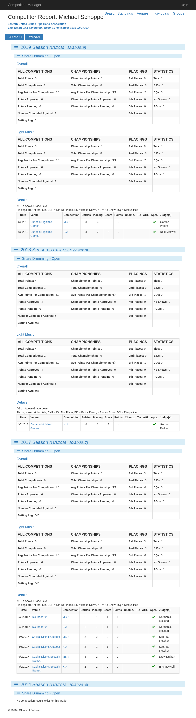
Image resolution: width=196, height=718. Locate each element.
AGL (146, 214)
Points (119, 214)
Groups (178, 13)
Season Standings (119, 13)
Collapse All (14, 37)
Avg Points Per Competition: (36, 92)
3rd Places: (136, 92)
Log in (184, 4)
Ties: (157, 78)
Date (23, 214)
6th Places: (136, 113)
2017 (26, 442)
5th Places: (136, 106)
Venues (143, 13)
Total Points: (26, 78)
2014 (26, 684)
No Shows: (161, 99)
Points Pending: (28, 106)
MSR (67, 221)
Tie (139, 214)
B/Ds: (157, 85)
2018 (26, 249)
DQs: (157, 92)
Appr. (154, 214)
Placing (98, 214)
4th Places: (136, 99)
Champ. (130, 214)
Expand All (33, 37)
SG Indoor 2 (39, 617)
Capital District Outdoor (46, 636)
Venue (34, 214)
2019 (26, 47)
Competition (72, 214)
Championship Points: (85, 78)
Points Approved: (29, 99)
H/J (66, 231)
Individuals (160, 13)
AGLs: (158, 106)
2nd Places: (136, 85)
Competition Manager (24, 5)
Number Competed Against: (36, 113)
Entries (86, 214)
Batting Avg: (26, 120)
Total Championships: (85, 85)
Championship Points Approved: (92, 99)
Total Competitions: (30, 85)
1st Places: (136, 78)
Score (108, 214)
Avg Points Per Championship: (91, 92)
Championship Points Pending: (91, 106)
